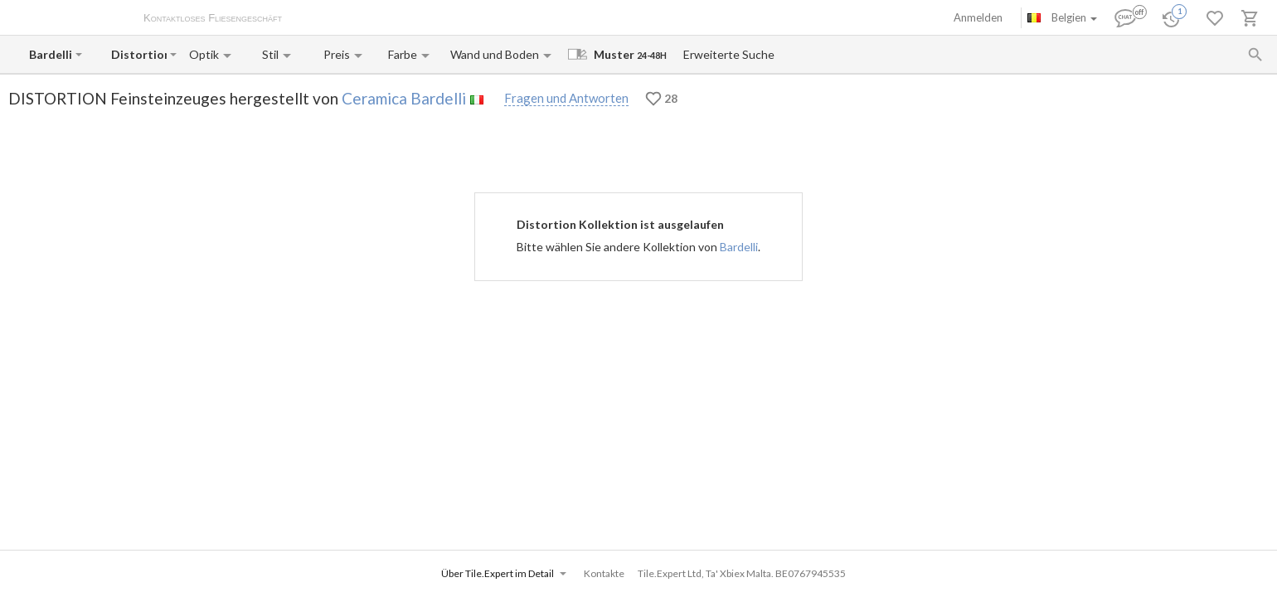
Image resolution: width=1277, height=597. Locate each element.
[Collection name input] (138, 54)
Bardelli (739, 247)
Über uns (320, 19)
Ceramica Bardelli (404, 98)
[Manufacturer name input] (50, 54)
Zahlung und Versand (400, 19)
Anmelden (978, 17)
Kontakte (481, 19)
